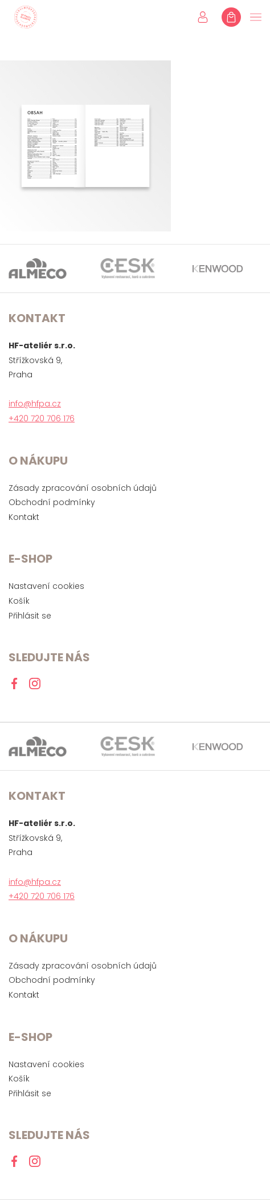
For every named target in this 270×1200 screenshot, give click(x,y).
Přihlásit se (30, 615)
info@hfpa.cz (35, 403)
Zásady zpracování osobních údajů (83, 488)
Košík (19, 601)
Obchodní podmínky (52, 502)
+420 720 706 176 (42, 418)
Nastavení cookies (46, 586)
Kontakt (24, 517)
